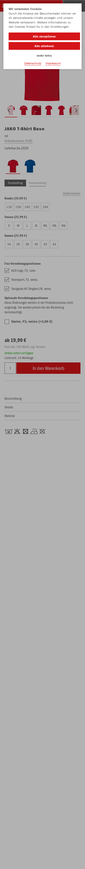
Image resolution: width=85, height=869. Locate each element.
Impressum (53, 63)
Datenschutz (32, 63)
